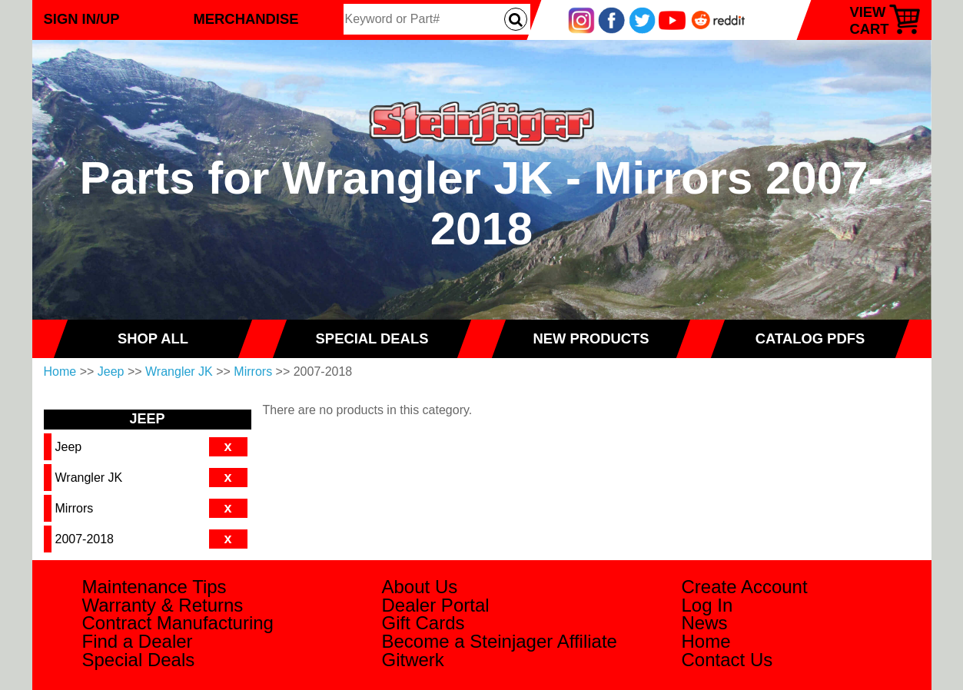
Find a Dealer (137, 641)
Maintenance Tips (154, 586)
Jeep (111, 371)
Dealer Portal (436, 605)
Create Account (745, 586)
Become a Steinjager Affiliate (499, 641)
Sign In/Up (82, 19)
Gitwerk (413, 659)
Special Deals (138, 659)
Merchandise (246, 19)
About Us (420, 586)
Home (60, 371)
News (705, 622)
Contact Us (727, 659)
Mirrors (253, 371)
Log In (707, 605)
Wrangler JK (179, 371)
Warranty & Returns (163, 605)
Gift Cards (423, 622)
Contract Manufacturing (178, 622)
